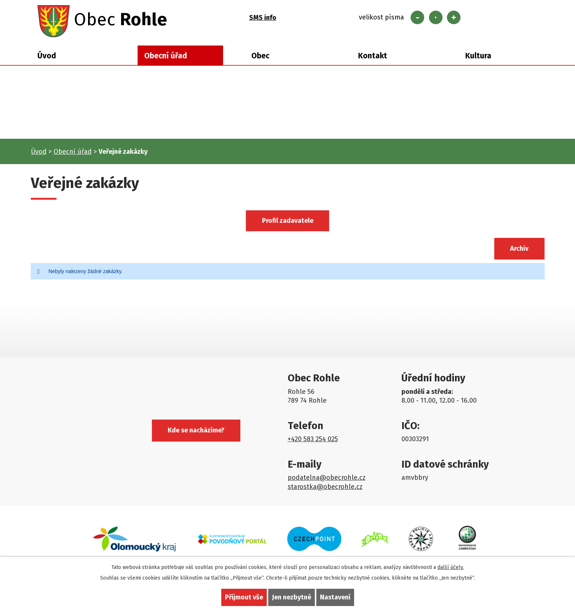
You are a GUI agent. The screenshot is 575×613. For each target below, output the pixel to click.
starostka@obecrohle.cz (325, 487)
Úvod (46, 56)
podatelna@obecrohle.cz (326, 478)
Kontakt (372, 56)
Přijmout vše (244, 597)
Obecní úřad (165, 56)
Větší (454, 17)
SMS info (262, 18)
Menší (417, 17)
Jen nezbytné (291, 597)
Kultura (478, 56)
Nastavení (335, 597)
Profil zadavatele (287, 221)
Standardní (436, 17)
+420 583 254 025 (313, 439)
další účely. (450, 567)
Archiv (519, 248)
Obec (260, 56)
